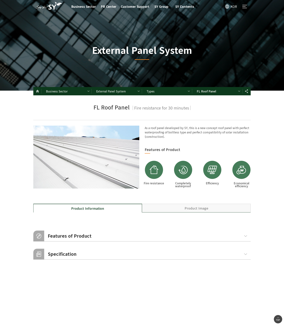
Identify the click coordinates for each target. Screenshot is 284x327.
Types (150, 91)
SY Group (161, 6)
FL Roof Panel (206, 91)
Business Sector (83, 6)
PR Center (108, 6)
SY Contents (184, 6)
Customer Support (135, 6)
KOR (234, 6)
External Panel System (111, 91)
